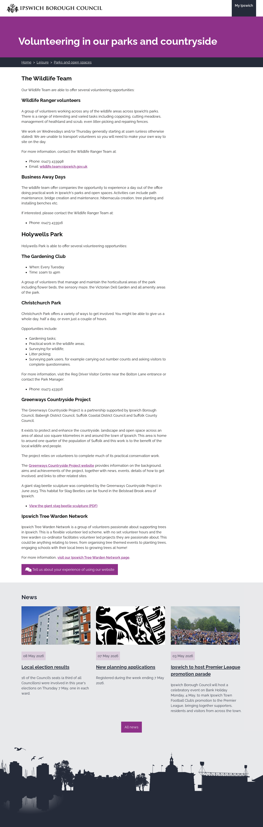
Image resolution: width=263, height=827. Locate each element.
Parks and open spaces (73, 62)
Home (26, 62)
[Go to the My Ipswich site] (244, 8)
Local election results (45, 667)
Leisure (43, 62)
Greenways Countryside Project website (61, 465)
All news (131, 727)
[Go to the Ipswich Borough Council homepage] (54, 8)
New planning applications (125, 667)
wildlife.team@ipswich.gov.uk (63, 166)
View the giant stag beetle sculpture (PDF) (63, 506)
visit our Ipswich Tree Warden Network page (93, 557)
